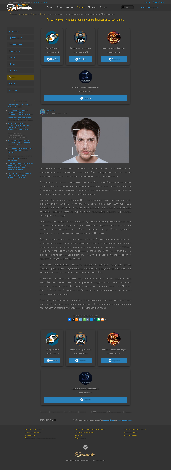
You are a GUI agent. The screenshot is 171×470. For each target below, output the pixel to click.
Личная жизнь (15, 44)
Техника (12, 57)
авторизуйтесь (108, 420)
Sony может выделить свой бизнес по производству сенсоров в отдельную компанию (20, 112)
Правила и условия (130, 432)
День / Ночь (157, 2)
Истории (13, 90)
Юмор (12, 64)
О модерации (30, 435)
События (13, 70)
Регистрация (152, 7)
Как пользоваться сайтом (34, 429)
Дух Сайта (78, 435)
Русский (147, 2)
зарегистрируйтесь (124, 420)
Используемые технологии (84, 432)
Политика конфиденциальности (134, 429)
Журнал (33, 14)
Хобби (12, 83)
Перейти (52, 59)
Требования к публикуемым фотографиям (40, 438)
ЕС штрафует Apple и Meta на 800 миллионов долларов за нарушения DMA (19, 143)
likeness (74, 412)
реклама (83, 412)
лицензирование (57, 412)
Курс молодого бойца (33, 432)
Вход (143, 7)
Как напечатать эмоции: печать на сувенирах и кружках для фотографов (20, 158)
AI (67, 412)
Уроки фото (14, 31)
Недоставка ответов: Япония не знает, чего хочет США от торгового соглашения (19, 175)
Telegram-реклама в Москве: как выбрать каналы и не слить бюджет (20, 150)
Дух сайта (50, 110)
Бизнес (43, 14)
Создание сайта (80, 438)
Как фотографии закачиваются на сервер (90, 429)
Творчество (14, 51)
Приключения (15, 37)
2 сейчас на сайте (40, 2)
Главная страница (18, 14)
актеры (45, 412)
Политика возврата (130, 435)
